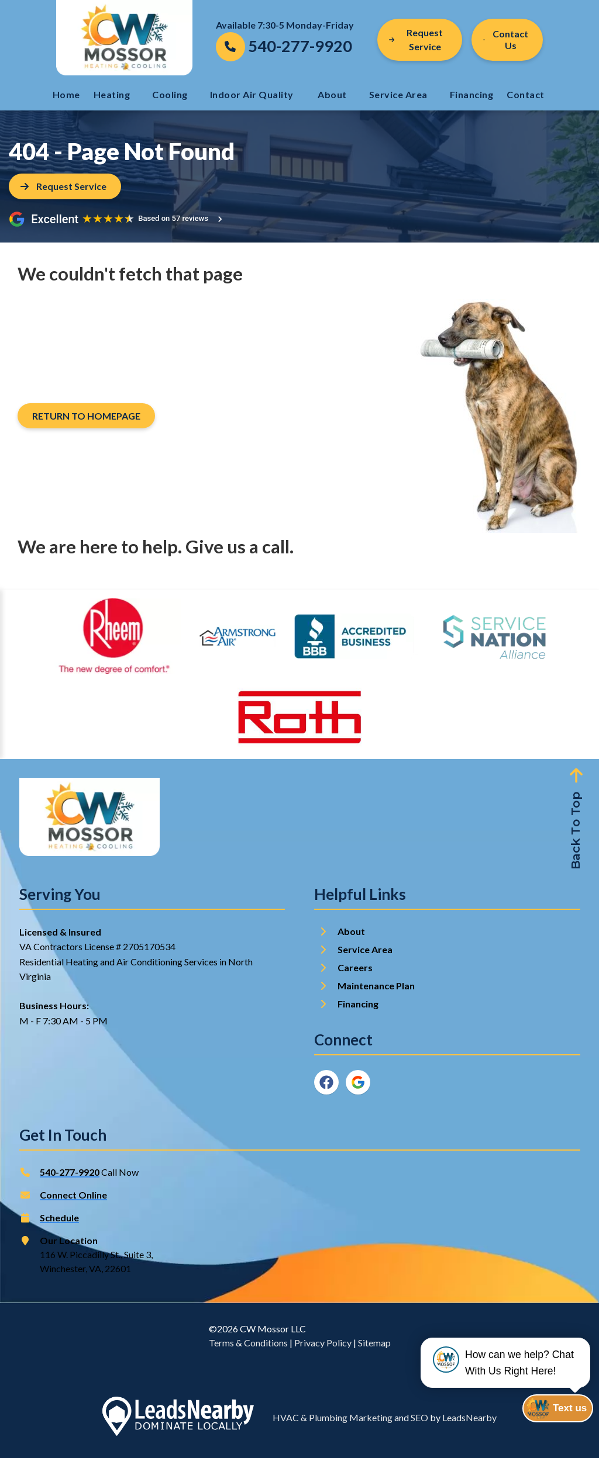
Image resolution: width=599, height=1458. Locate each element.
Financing (472, 94)
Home (66, 94)
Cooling (170, 94)
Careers (355, 967)
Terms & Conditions (248, 1342)
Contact (526, 94)
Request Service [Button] (416, 39)
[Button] (507, 40)
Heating (112, 94)
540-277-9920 (69, 1172)
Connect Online (73, 1194)
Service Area (398, 94)
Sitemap (374, 1342)
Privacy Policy (323, 1342)
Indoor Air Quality (253, 94)
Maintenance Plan (377, 985)
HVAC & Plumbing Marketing (333, 1417)
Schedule (59, 1217)
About (332, 94)
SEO (419, 1417)
